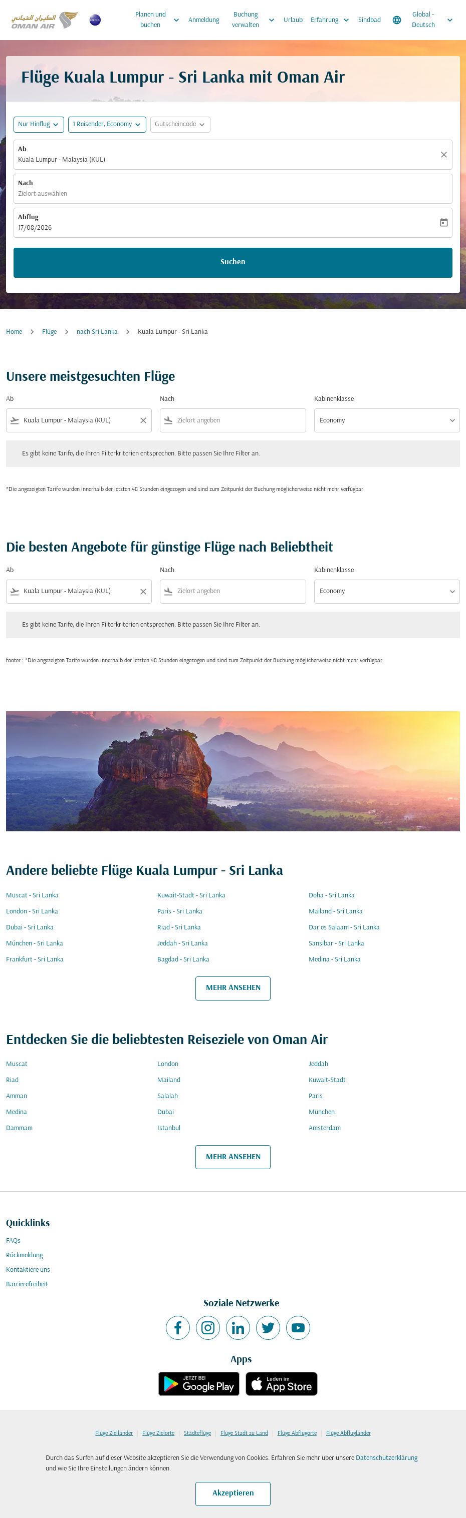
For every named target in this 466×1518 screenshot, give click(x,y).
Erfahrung (332, 20)
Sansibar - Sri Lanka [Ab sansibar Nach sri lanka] (336, 943)
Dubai (165, 1112)
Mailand (168, 1080)
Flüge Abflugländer (348, 1433)
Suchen (233, 262)
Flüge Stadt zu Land (244, 1433)
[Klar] (445, 154)
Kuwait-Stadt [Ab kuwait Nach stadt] (327, 1080)
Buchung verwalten (256, 20)
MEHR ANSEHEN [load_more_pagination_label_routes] (233, 988)
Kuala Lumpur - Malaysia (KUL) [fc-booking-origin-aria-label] (61, 160)
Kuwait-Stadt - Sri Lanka (191, 895)
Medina (16, 1112)
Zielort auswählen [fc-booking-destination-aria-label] (42, 194)
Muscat (17, 1064)
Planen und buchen (160, 20)
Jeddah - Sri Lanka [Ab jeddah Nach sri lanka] (182, 943)
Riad (12, 1080)
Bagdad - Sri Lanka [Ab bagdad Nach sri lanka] (183, 959)
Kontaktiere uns (28, 1270)
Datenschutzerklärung (386, 1458)
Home (14, 332)
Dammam (19, 1128)
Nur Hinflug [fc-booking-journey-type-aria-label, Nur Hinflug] (34, 124)
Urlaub (293, 20)
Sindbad (369, 20)
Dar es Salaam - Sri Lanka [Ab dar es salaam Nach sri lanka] (344, 927)
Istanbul (168, 1128)
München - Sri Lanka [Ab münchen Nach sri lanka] (34, 943)
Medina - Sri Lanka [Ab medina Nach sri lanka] (335, 959)
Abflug (28, 217)
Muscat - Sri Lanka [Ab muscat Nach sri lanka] (32, 895)
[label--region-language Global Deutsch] (423, 20)
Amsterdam (325, 1128)
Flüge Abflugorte (297, 1433)
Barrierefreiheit (27, 1284)
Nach (25, 183)
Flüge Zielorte (158, 1433)
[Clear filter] (142, 420)
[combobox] (79, 420)
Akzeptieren (233, 1493)
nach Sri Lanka (97, 332)
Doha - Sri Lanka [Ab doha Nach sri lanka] (332, 895)
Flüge (49, 332)
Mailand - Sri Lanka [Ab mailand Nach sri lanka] (336, 911)
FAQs (13, 1241)
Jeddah (318, 1064)
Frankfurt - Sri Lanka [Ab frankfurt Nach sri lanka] (35, 959)
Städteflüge (197, 1433)
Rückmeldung (24, 1255)
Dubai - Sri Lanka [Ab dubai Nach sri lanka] (30, 927)
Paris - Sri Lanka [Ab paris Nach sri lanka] (179, 911)
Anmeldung (203, 20)
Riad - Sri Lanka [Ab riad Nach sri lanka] (179, 927)
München (322, 1112)
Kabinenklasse (334, 399)
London (167, 1064)
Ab (22, 149)
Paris (316, 1096)
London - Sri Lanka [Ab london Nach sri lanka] (32, 911)
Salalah (167, 1096)
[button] (107, 125)
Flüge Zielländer (114, 1433)
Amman (16, 1096)
